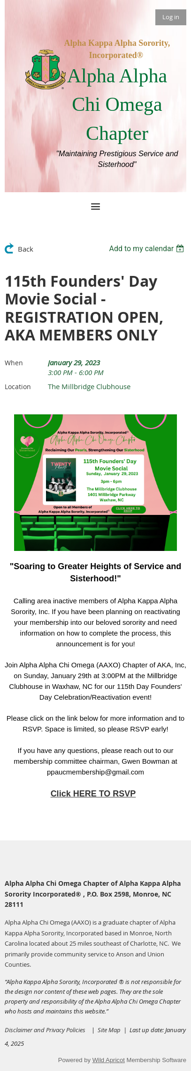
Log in (170, 17)
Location (18, 386)
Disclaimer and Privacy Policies (45, 1030)
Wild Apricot (108, 1060)
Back (25, 248)
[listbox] (147, 248)
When (14, 362)
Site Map (110, 1030)
